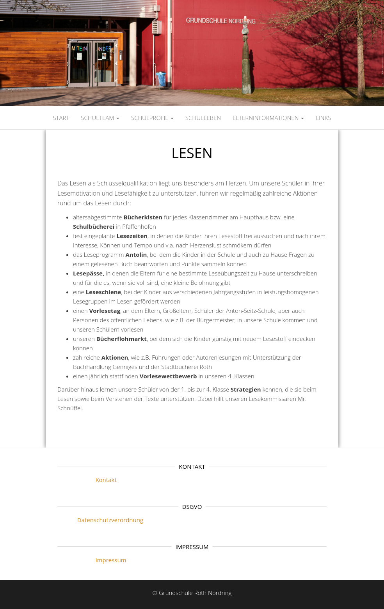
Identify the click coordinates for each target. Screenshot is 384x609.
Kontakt (87, 480)
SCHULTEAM (100, 118)
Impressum (91, 560)
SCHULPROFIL (152, 118)
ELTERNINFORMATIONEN (268, 118)
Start (61, 118)
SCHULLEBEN (203, 118)
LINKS (323, 118)
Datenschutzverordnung (100, 520)
